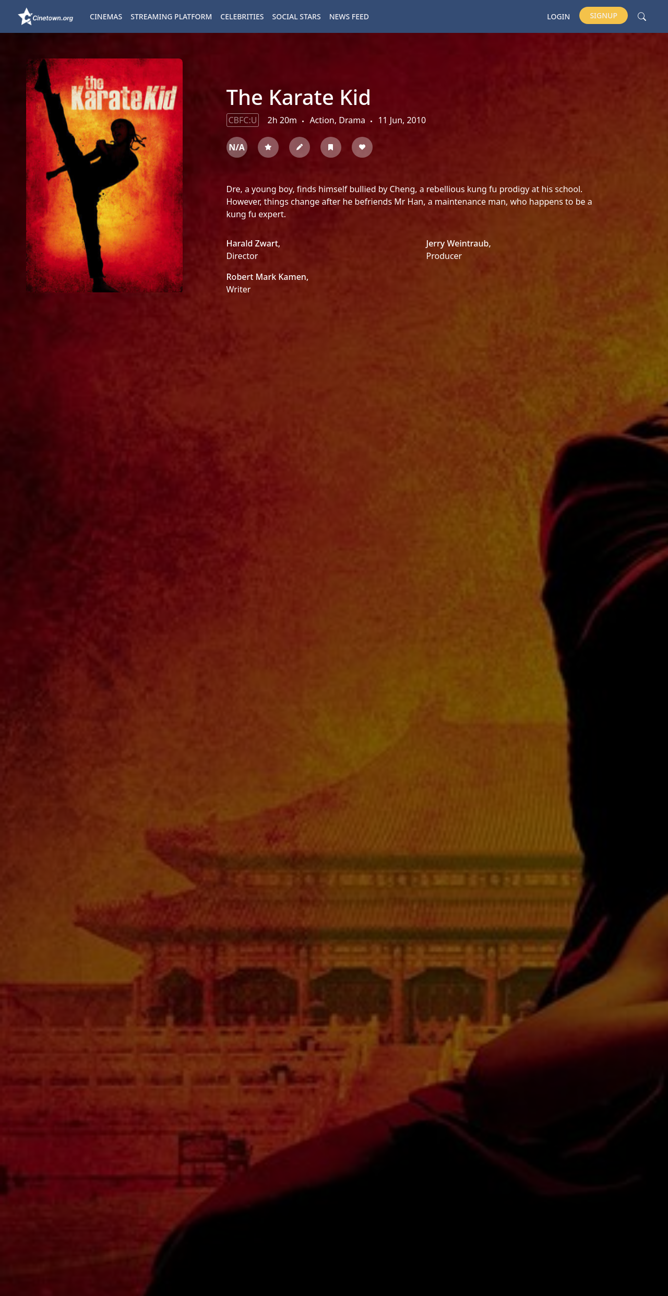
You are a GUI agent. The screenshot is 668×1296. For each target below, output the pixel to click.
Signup (603, 15)
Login (558, 16)
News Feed (349, 16)
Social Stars (296, 16)
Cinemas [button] (106, 16)
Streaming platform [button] (171, 16)
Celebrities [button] (242, 16)
